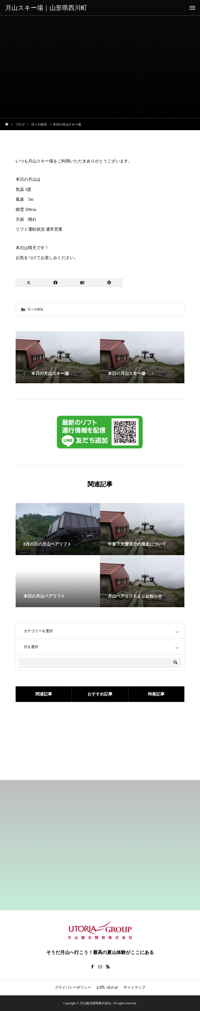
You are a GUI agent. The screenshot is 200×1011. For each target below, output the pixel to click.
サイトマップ (134, 987)
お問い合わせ (107, 987)
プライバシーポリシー (73, 987)
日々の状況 (35, 309)
